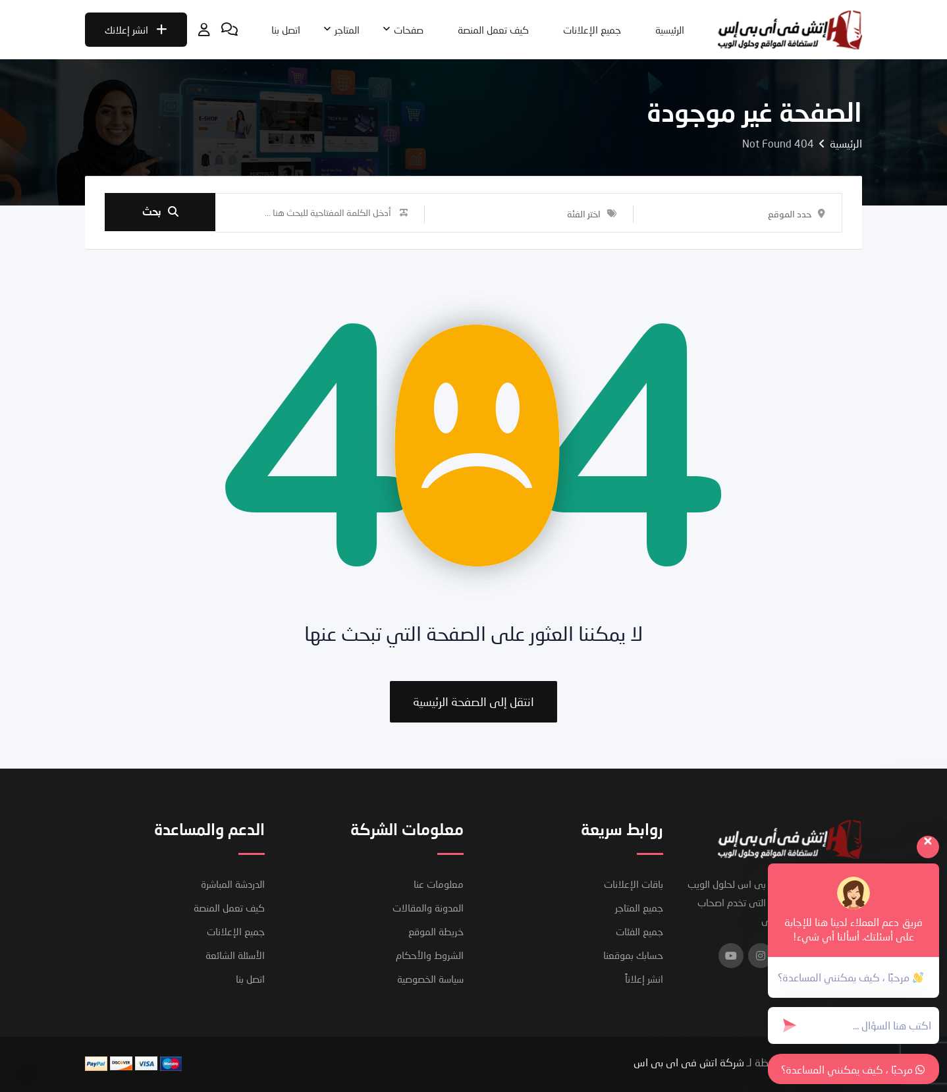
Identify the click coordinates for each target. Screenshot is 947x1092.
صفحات (408, 30)
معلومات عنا (439, 884)
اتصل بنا (285, 30)
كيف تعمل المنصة (493, 30)
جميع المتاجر (639, 908)
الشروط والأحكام (430, 955)
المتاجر (347, 30)
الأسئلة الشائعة (235, 955)
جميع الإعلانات (592, 30)
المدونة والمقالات (428, 908)
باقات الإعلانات (633, 884)
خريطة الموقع (436, 931)
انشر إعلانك (136, 30)
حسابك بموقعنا (633, 955)
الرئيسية (669, 30)
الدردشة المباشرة (233, 884)
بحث (160, 212)
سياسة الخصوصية (430, 979)
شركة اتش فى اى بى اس (689, 1062)
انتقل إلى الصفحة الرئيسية (473, 701)
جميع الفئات (639, 931)
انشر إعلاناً (644, 979)
